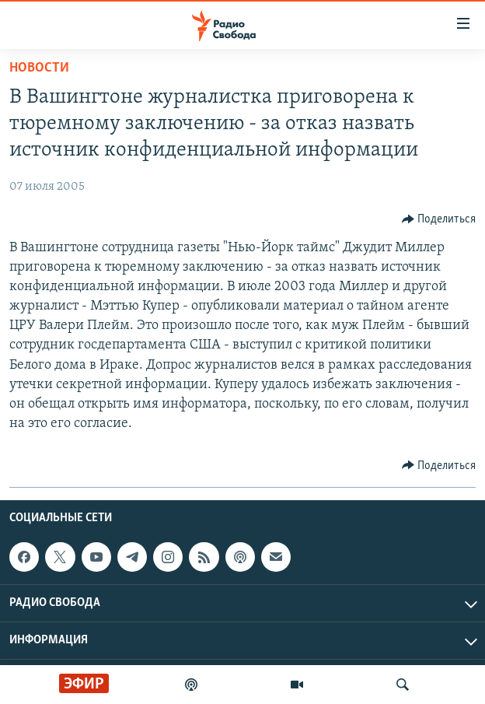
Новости (39, 68)
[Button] (439, 219)
